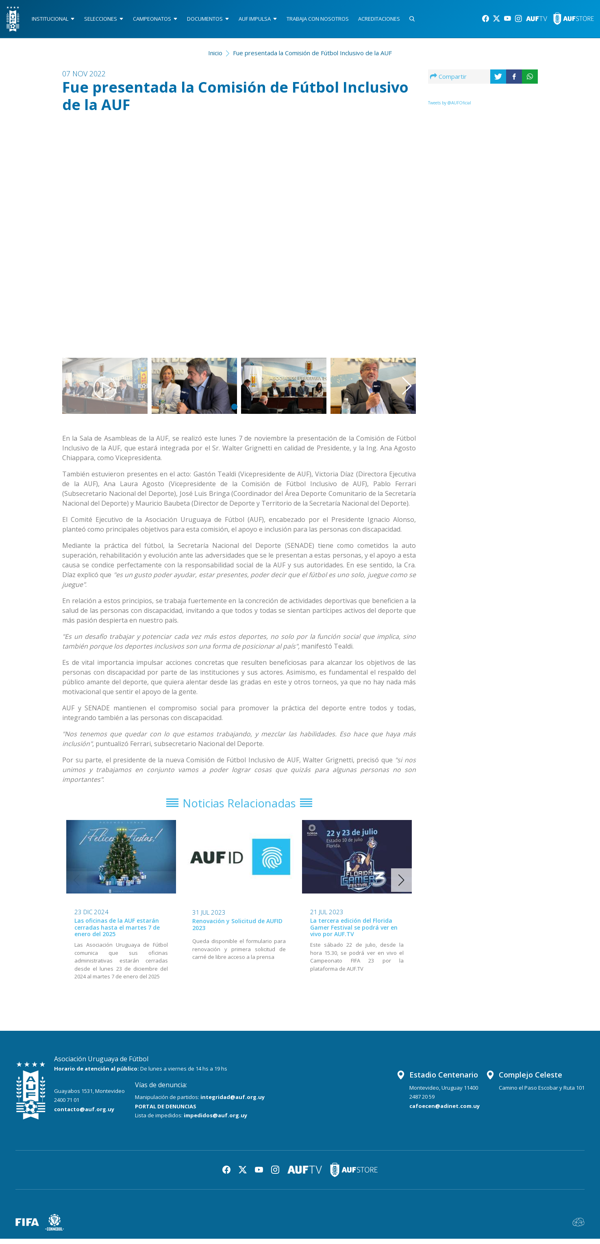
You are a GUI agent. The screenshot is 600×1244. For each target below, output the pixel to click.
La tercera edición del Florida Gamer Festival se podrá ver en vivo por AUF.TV (354, 932)
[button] (391, 229)
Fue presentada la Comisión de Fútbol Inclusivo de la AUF (312, 55)
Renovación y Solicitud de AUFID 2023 (237, 930)
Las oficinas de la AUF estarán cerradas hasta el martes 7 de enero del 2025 (117, 932)
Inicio (215, 55)
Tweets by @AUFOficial (449, 105)
